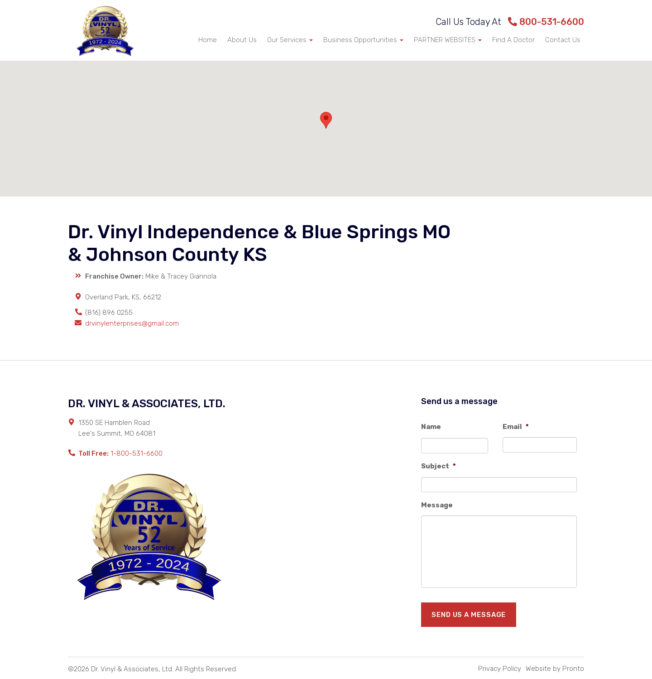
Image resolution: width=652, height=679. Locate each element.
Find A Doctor (513, 40)
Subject (438, 466)
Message (437, 505)
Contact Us (562, 40)
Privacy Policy (499, 669)
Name (431, 427)
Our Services (290, 40)
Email (516, 427)
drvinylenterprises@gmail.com (132, 323)
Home (207, 40)
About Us (242, 40)
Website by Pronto (555, 669)
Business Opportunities (363, 40)
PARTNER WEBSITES (448, 40)
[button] (326, 120)
